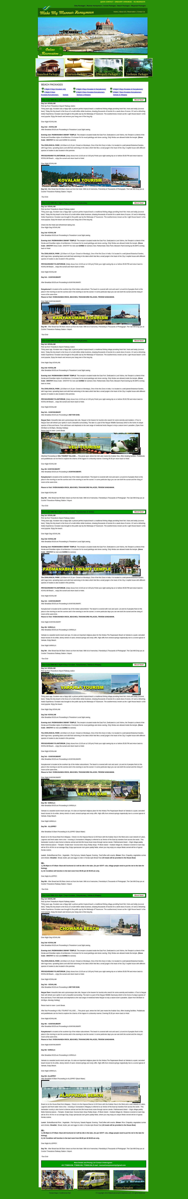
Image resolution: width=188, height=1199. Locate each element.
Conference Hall (64, 1193)
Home (116, 12)
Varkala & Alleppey (84, 95)
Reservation (131, 12)
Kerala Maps (53, 1193)
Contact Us (142, 12)
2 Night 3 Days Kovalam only (55, 89)
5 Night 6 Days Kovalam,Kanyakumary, (90, 92)
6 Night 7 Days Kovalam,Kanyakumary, (127, 92)
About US (122, 12)
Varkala (65, 95)
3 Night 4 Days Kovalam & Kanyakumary (91, 89)
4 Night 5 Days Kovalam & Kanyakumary (128, 89)
